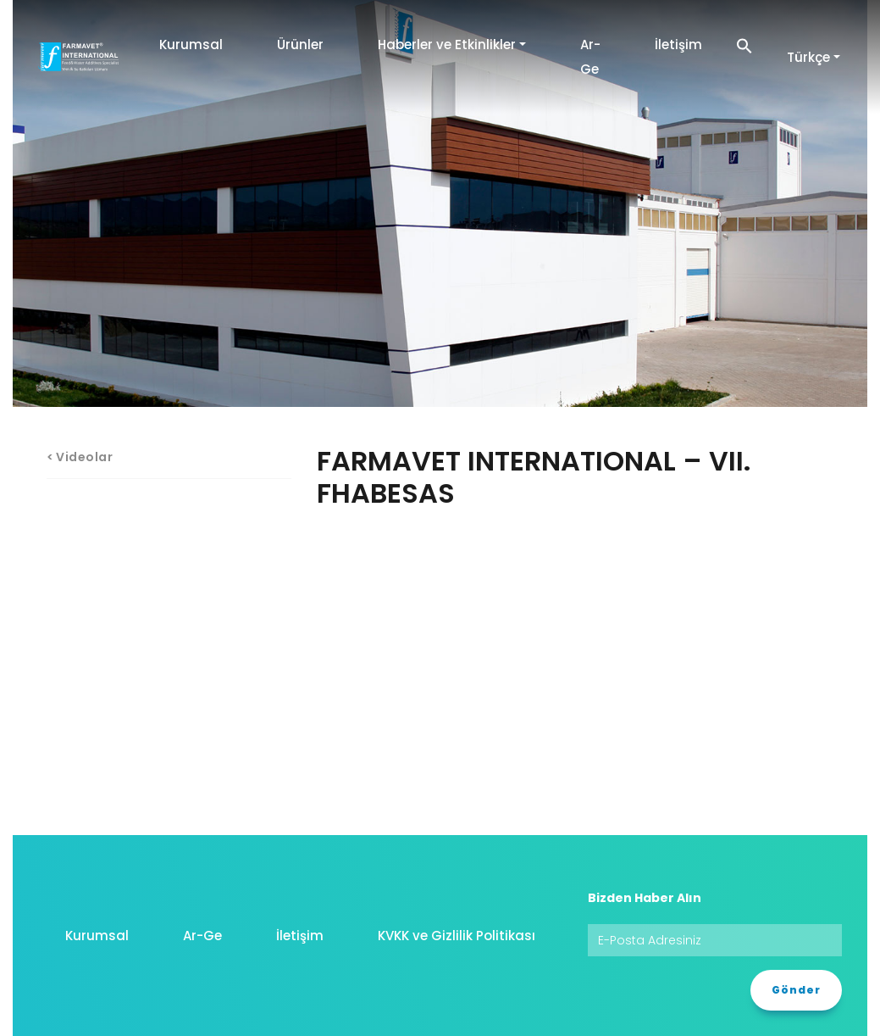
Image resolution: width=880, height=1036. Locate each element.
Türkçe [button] (808, 57)
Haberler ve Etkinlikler (447, 44)
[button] (744, 44)
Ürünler (300, 44)
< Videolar (80, 456)
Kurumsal (191, 44)
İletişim (678, 44)
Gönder (796, 990)
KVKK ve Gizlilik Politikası (456, 935)
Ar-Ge (590, 57)
